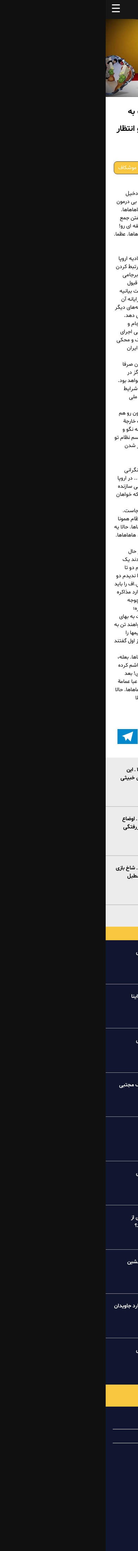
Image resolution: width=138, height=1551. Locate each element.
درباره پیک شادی (99, 1422)
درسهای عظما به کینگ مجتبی (45, 1085)
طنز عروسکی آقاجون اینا (52, 996)
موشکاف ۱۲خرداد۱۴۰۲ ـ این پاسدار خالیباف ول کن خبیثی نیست (46, 778)
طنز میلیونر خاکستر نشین (49, 1262)
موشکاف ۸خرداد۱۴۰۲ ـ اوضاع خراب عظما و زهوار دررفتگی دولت (47, 827)
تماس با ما (107, 1450)
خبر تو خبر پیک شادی (54, 952)
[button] (116, 736)
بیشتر (69, 914)
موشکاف (21, 168)
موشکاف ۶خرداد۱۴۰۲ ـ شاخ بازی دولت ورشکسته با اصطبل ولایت (44, 876)
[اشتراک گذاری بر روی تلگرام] (22, 736)
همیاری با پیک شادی (95, 1436)
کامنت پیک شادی (58, 1129)
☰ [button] (10, 9)
